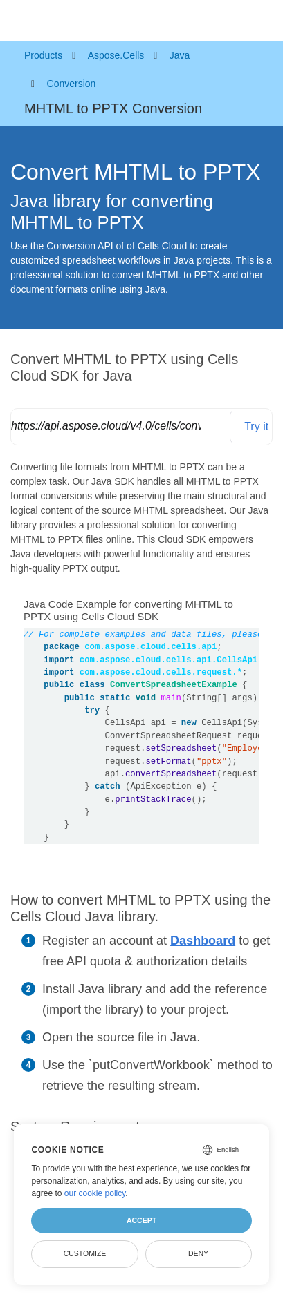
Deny (198, 1253)
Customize (85, 1253)
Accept (141, 1220)
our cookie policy (95, 1193)
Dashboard (202, 940)
